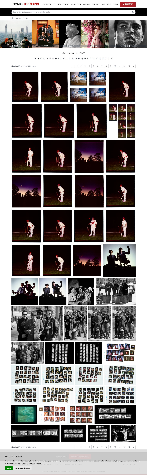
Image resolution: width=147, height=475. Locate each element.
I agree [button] (9, 468)
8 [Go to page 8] (106, 66)
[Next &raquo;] (134, 66)
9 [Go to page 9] (110, 66)
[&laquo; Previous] (73, 66)
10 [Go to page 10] (115, 66)
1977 (26, 18)
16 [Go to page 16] (124, 66)
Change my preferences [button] (22, 468)
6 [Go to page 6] (97, 66)
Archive (19, 18)
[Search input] (73, 12)
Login (115, 4)
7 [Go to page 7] (101, 66)
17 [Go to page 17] (129, 66)
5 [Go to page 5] (93, 66)
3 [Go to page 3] (85, 66)
